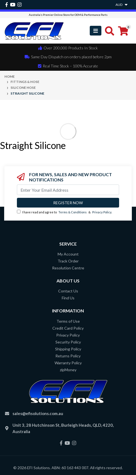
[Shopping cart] (123, 31)
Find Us (68, 297)
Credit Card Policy (68, 328)
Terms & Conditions (72, 212)
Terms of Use (68, 321)
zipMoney (68, 369)
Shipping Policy (68, 349)
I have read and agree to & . (64, 212)
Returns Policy (68, 355)
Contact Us (68, 291)
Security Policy (68, 342)
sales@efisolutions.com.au (37, 413)
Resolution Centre (68, 268)
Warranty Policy (68, 362)
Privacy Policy (101, 212)
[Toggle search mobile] (107, 31)
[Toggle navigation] (95, 31)
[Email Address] (68, 190)
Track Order (68, 261)
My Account (68, 254)
